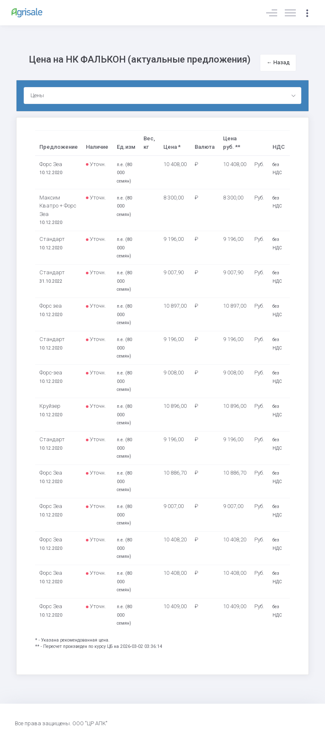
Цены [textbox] (37, 95)
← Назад (278, 62)
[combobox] (163, 95)
